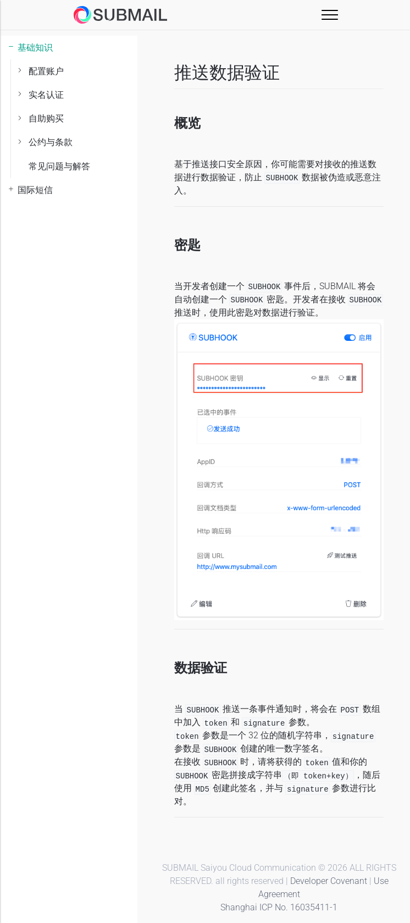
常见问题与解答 (59, 166)
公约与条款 (51, 142)
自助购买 (46, 118)
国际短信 (35, 190)
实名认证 (46, 95)
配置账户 (46, 71)
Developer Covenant (328, 881)
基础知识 (35, 47)
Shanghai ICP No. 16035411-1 (278, 907)
